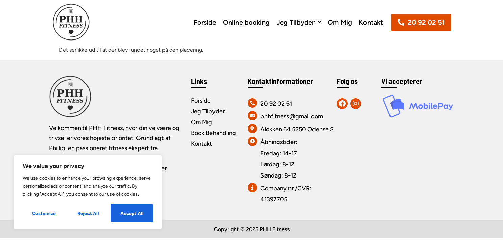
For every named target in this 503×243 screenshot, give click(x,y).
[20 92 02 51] (252, 103)
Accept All (132, 213)
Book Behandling (213, 133)
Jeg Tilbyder (298, 22)
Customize (44, 213)
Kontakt (371, 22)
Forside (205, 22)
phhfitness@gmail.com (291, 116)
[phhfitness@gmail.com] (252, 115)
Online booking (246, 22)
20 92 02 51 (276, 103)
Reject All (88, 213)
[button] (298, 22)
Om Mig (340, 22)
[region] (88, 192)
